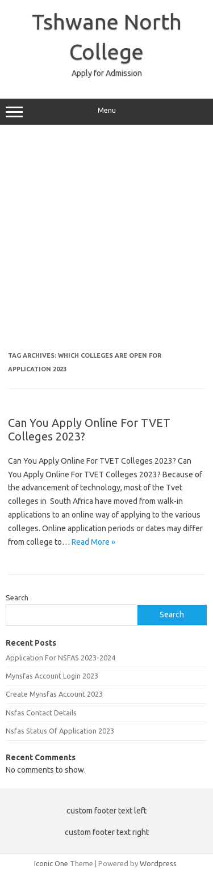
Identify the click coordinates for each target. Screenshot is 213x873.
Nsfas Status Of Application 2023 (60, 731)
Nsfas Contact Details (41, 713)
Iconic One (51, 863)
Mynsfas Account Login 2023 (52, 676)
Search (17, 597)
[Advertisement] (106, 242)
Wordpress (158, 863)
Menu (106, 111)
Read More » (93, 541)
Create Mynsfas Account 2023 (54, 694)
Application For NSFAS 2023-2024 (60, 658)
